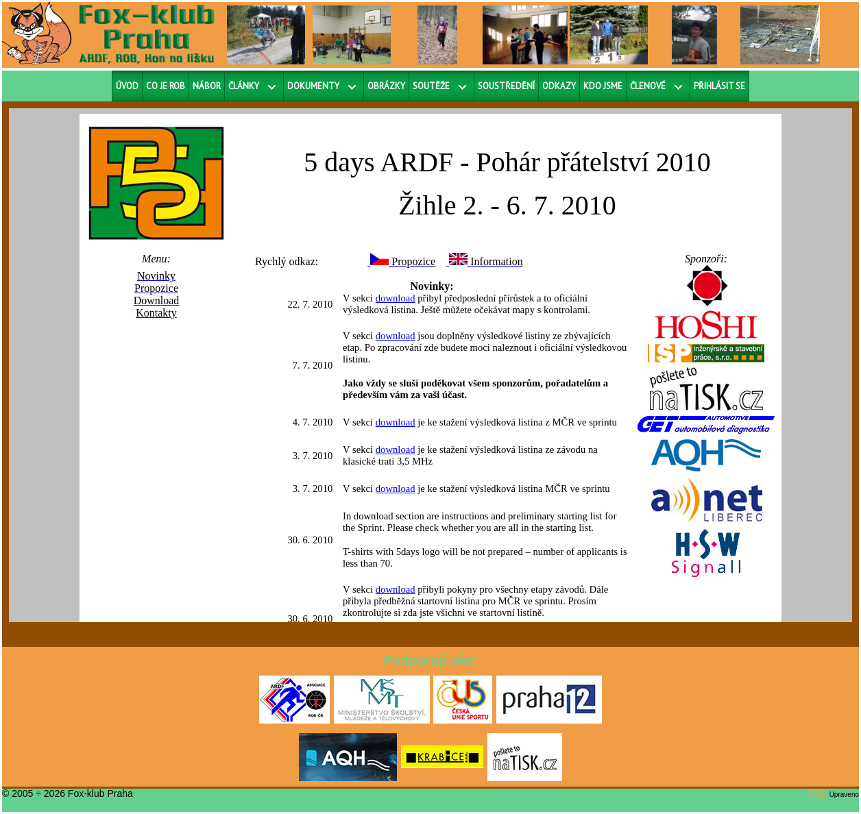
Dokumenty (313, 86)
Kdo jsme (602, 86)
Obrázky (386, 86)
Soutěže (431, 86)
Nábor (207, 86)
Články (243, 86)
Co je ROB (165, 86)
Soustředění (506, 86)
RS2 (817, 793)
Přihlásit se (719, 86)
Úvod (127, 86)
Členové (648, 86)
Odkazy (559, 86)
